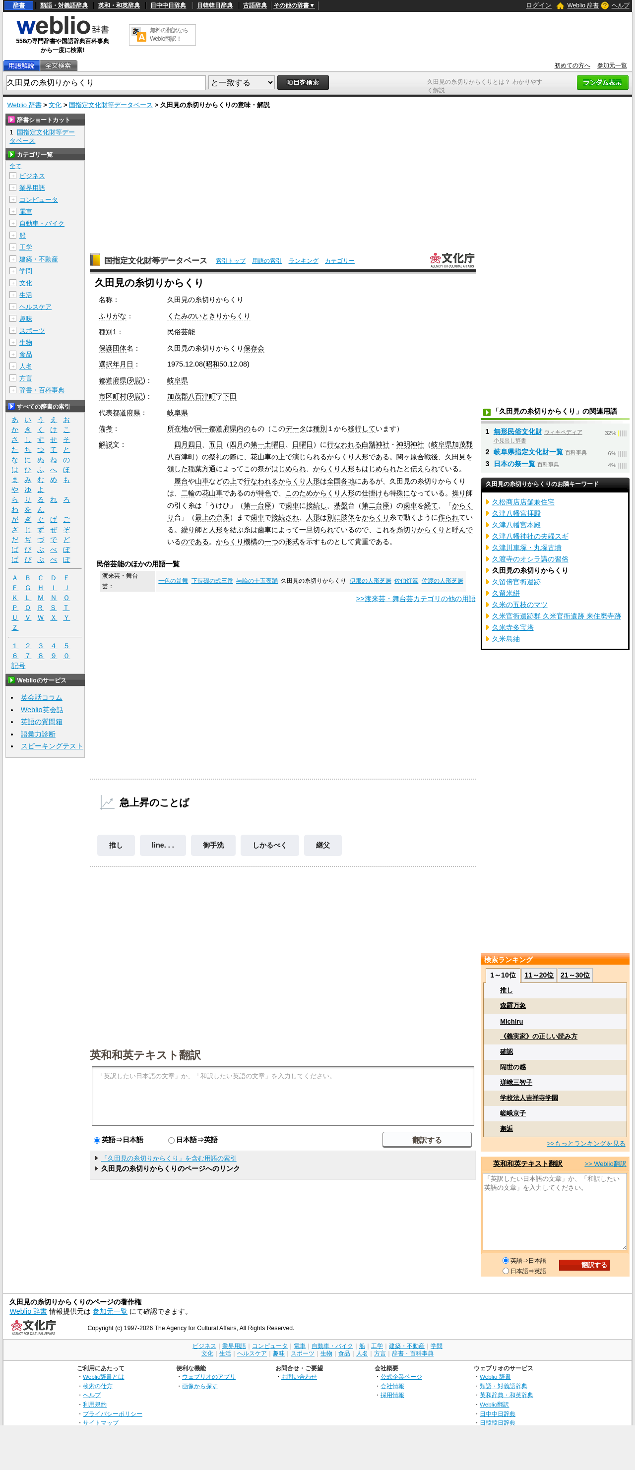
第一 (257, 444)
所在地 (177, 428)
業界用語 (32, 187)
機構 (250, 542)
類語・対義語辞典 (64, 5)
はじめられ (288, 469)
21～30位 (575, 975)
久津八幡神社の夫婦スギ (530, 536)
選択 (106, 364)
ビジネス (32, 176)
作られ (448, 517)
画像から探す (200, 1386)
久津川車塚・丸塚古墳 (527, 547)
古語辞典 (255, 5)
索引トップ (231, 260)
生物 (25, 342)
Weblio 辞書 (583, 5)
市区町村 (113, 396)
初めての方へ (572, 65)
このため (299, 493)
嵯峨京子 (513, 1113)
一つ (271, 542)
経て (431, 505)
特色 (264, 493)
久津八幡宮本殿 (516, 525)
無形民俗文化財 (518, 431)
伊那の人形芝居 (370, 581)
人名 (25, 366)
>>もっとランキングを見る (586, 1143)
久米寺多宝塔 (513, 627)
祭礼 (216, 457)
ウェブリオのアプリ (209, 1376)
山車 (202, 481)
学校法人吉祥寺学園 (529, 1098)
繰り (188, 530)
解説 (106, 444)
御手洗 (213, 845)
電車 (25, 211)
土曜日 (274, 444)
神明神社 (410, 444)
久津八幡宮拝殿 (516, 513)
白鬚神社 (375, 444)
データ (295, 428)
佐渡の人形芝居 (442, 581)
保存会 (254, 348)
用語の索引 (267, 260)
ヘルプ (621, 5)
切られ (323, 530)
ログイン (539, 5)
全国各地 (341, 481)
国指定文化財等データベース (111, 105)
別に (334, 517)
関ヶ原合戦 (413, 457)
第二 (369, 505)
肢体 (348, 517)
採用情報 (392, 1395)
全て (15, 166)
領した (177, 469)
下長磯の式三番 (212, 581)
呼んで (462, 530)
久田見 (455, 457)
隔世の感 (513, 1067)
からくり (375, 517)
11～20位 (539, 975)
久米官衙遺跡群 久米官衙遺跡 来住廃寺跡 (556, 616)
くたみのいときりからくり (209, 316)
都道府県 (113, 380)
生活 (25, 295)
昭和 (212, 364)
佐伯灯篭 (406, 581)
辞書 (19, 5)
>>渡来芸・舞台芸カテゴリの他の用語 (416, 599)
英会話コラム (42, 697)
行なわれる (344, 444)
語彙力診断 (38, 734)
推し (116, 845)
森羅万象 (513, 1005)
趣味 (25, 318)
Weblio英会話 (42, 710)
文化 (55, 105)
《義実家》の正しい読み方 (538, 1036)
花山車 (261, 457)
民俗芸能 (181, 332)
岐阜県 (177, 380)
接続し (316, 505)
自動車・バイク (41, 223)
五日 (216, 444)
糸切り (406, 530)
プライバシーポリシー (112, 1413)
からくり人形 (348, 457)
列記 (136, 380)
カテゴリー (340, 260)
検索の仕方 (98, 1386)
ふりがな (113, 316)
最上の (205, 517)
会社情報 (392, 1386)
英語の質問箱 (42, 722)
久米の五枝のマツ (520, 605)
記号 (18, 666)
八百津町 (202, 396)
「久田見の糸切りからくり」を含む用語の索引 (169, 1158)
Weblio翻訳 (494, 1404)
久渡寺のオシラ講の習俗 (530, 559)
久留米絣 (506, 593)
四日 (195, 444)
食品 (25, 354)
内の (244, 428)
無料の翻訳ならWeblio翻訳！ (169, 34)
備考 (106, 428)
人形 (313, 517)
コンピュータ (38, 199)
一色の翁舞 (173, 581)
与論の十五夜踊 (257, 581)
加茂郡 (177, 396)
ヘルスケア (35, 306)
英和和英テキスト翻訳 (145, 1054)
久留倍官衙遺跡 (516, 582)
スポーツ (32, 330)
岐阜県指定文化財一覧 (528, 452)
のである (195, 542)
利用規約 (95, 1404)
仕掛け (372, 493)
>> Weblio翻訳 (605, 1163)
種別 (106, 332)
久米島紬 (506, 639)
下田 (230, 396)
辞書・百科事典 (41, 390)
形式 (292, 542)
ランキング (303, 260)
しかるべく (270, 845)
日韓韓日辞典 (215, 5)
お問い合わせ (299, 1376)
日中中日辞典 (168, 5)
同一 (202, 428)
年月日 (123, 364)
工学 (25, 247)
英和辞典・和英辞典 (506, 1395)
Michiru (511, 1021)
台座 (264, 505)
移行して (362, 428)
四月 (181, 444)
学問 (25, 271)
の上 (278, 457)
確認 (506, 1051)
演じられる (309, 457)
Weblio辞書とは (103, 1376)
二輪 (188, 493)
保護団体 (113, 348)
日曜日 (302, 444)
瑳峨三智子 (516, 1082)
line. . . (163, 845)
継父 (323, 845)
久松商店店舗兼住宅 (523, 502)
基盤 (341, 505)
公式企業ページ (401, 1376)
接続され (285, 517)
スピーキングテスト (52, 746)
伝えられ (424, 469)
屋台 (181, 481)
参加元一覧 (612, 65)
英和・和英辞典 (119, 5)
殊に (403, 493)
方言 (25, 378)
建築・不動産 (38, 259)
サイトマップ (101, 1422)
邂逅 (506, 1128)
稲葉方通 (202, 469)
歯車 (292, 505)
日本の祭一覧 (514, 464)
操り (459, 493)
